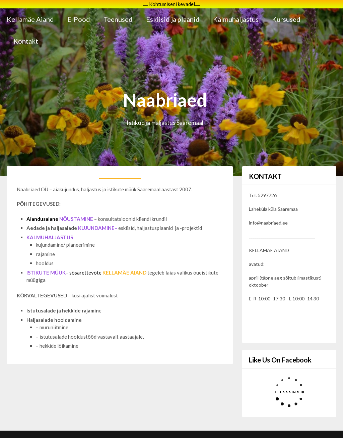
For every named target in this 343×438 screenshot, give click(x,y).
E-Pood (78, 19)
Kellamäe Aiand (30, 19)
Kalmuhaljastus (236, 19)
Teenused (118, 19)
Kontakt (25, 41)
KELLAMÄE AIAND (124, 273)
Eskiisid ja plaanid (173, 19)
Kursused (286, 19)
